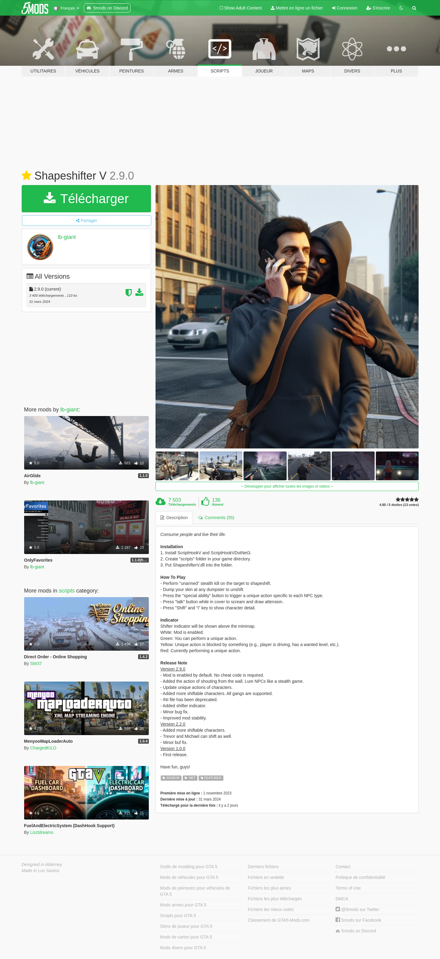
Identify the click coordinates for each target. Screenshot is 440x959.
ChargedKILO (43, 747)
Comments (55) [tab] (216, 517)
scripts (67, 591)
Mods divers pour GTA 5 (183, 947)
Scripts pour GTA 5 (178, 915)
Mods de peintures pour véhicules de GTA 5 (195, 891)
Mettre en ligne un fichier (297, 8)
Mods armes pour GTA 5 (183, 904)
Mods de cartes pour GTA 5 (186, 937)
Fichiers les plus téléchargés (275, 898)
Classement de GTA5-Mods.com (279, 920)
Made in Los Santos (41, 870)
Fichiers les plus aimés (269, 888)
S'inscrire (378, 8)
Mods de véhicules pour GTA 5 (189, 877)
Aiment (217, 504)
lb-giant (67, 237)
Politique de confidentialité (360, 877)
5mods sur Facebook (358, 920)
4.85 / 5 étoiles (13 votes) (399, 505)
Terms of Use (348, 888)
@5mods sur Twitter (357, 909)
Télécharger (86, 198)
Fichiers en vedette (266, 877)
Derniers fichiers (263, 866)
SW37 (36, 663)
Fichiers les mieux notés (271, 909)
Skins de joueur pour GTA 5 (186, 926)
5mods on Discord (356, 931)
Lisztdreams (41, 832)
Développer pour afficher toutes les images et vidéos (287, 486)
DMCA (342, 898)
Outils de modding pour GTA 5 (188, 866)
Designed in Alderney (42, 864)
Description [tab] (174, 517)
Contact (343, 866)
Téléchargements (182, 504)
